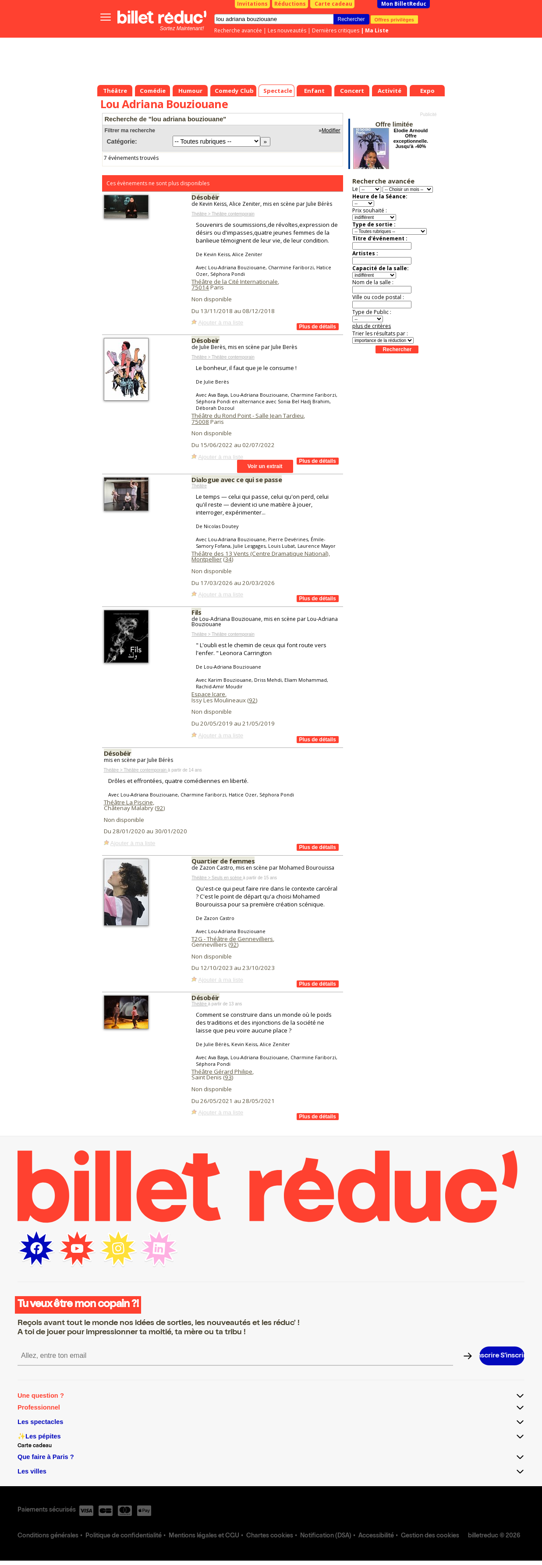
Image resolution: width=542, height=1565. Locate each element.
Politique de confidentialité (123, 1536)
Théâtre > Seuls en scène (217, 877)
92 (252, 700)
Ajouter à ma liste (220, 322)
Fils (196, 612)
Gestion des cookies (430, 1536)
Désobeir (205, 340)
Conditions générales (48, 1536)
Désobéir (205, 197)
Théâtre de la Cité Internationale (234, 282)
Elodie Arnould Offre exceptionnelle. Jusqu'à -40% (410, 138)
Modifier (331, 130)
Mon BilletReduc (403, 3)
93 (228, 1077)
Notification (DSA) (325, 1536)
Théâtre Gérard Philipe (221, 1071)
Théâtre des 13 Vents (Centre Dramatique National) (260, 553)
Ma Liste (377, 30)
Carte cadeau (333, 3)
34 (228, 559)
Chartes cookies (269, 1536)
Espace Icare (208, 694)
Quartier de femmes (223, 861)
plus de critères (371, 326)
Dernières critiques (335, 30)
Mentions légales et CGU (204, 1536)
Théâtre (198, 485)
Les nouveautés (287, 30)
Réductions (290, 3)
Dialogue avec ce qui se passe (236, 479)
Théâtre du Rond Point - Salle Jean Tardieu (247, 415)
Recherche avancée (238, 30)
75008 (200, 422)
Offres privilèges (394, 19)
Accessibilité (376, 1536)
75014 (200, 287)
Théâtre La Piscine (128, 802)
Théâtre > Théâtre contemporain (223, 213)
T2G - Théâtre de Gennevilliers (232, 939)
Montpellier (206, 559)
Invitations (252, 3)
